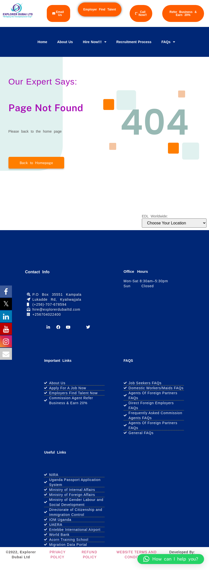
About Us (65, 42)
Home (42, 42)
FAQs (168, 42)
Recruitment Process (134, 42)
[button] (170, 559)
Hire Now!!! (94, 42)
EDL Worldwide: (155, 216)
